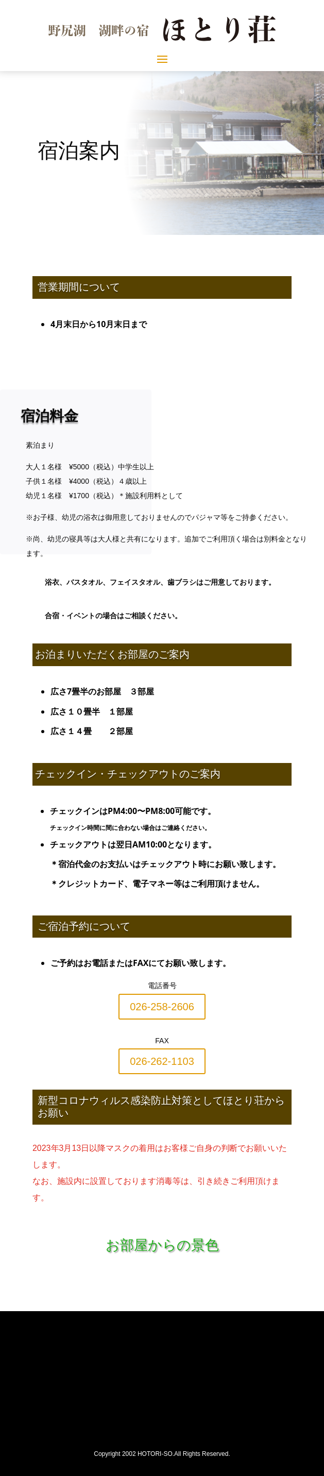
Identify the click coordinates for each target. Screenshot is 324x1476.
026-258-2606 (162, 1006)
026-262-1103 (162, 1061)
